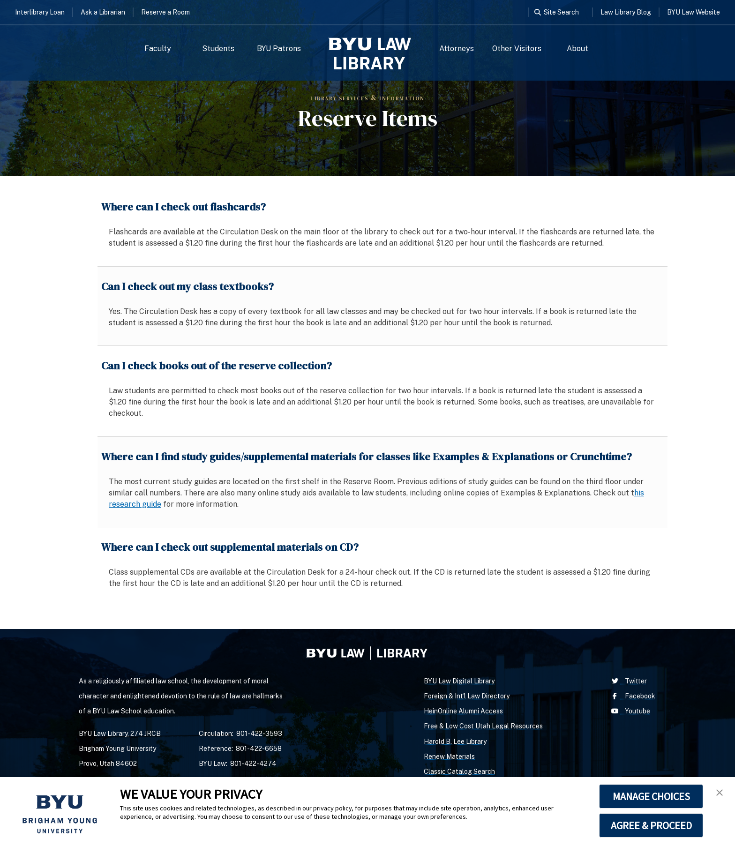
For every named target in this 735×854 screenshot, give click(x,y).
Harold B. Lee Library (455, 741)
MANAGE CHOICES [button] (651, 796)
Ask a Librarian (103, 12)
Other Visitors (516, 48)
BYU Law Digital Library (459, 681)
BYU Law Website (693, 12)
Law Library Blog (625, 12)
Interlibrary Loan (40, 12)
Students (218, 48)
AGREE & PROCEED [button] (651, 825)
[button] (719, 792)
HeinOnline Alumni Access (463, 711)
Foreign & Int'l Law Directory (467, 696)
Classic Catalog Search (459, 771)
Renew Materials (449, 756)
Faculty (157, 48)
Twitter (628, 681)
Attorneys (456, 48)
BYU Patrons (279, 48)
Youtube (629, 711)
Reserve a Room (165, 12)
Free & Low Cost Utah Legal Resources (483, 726)
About (577, 48)
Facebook (632, 696)
